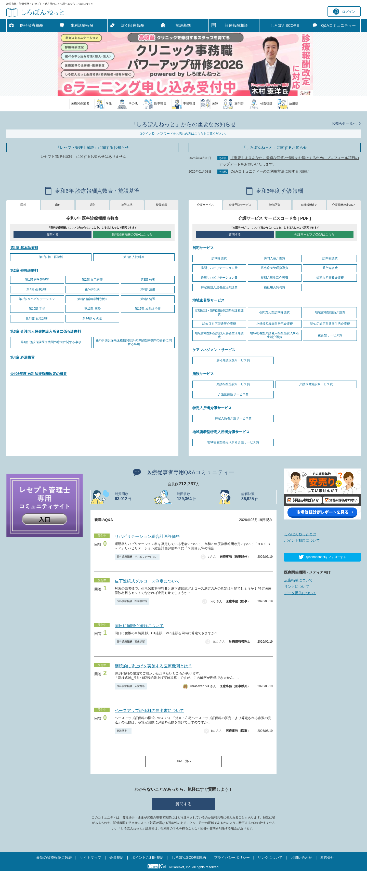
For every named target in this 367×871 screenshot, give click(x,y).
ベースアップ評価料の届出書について (149, 710)
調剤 (92, 204)
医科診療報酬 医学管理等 (132, 601)
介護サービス (205, 204)
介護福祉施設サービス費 (233, 384)
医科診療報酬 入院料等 (131, 686)
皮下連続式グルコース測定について (147, 581)
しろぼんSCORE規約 (189, 857)
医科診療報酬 (31, 25)
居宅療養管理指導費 (274, 268)
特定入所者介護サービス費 (233, 418)
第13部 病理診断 (37, 318)
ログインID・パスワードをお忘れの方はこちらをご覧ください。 (183, 133)
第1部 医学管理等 (37, 279)
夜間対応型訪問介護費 (274, 312)
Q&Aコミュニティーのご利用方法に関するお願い (269, 171)
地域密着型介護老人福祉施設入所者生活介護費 (274, 335)
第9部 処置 (147, 299)
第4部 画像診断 (37, 289)
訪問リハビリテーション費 (219, 268)
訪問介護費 (219, 258)
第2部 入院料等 (133, 257)
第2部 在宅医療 (92, 279)
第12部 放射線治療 (148, 308)
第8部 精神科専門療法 (92, 299)
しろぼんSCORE (284, 25)
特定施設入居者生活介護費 (219, 287)
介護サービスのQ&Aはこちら (314, 234)
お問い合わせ (301, 857)
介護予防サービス (240, 204)
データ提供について (300, 593)
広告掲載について (298, 580)
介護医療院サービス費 (233, 394)
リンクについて (296, 586)
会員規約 (116, 857)
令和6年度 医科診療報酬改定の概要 (38, 374)
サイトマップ (90, 857)
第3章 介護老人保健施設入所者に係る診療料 (45, 331)
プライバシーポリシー (232, 857)
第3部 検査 (147, 279)
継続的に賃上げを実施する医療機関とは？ (153, 666)
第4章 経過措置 (22, 357)
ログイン (344, 11)
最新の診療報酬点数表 (54, 857)
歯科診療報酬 (82, 25)
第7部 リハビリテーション (37, 299)
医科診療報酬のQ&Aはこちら (132, 234)
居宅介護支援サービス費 (233, 360)
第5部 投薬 (92, 289)
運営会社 (327, 857)
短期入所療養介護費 (330, 277)
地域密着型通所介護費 (330, 312)
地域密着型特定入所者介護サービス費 (233, 442)
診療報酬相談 (236, 25)
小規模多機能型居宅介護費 (274, 324)
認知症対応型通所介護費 (219, 324)
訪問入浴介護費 (274, 258)
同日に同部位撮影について (139, 625)
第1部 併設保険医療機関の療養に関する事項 (51, 342)
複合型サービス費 (330, 335)
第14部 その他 (92, 318)
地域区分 (274, 204)
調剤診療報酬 (132, 25)
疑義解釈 (161, 204)
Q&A (338, 25)
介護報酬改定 (309, 204)
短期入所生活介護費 (274, 277)
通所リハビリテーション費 (219, 277)
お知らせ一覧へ (344, 123)
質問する (52, 234)
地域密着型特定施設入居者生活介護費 (219, 335)
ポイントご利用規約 (148, 857)
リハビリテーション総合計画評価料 (147, 536)
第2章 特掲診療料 (24, 270)
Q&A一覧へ (183, 761)
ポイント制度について (302, 540)
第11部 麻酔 (92, 308)
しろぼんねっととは (300, 534)
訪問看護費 (330, 258)
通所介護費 (330, 268)
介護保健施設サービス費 (316, 384)
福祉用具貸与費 (274, 287)
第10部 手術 (37, 308)
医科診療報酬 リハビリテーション (137, 556)
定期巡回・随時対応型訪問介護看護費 (219, 312)
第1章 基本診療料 (24, 248)
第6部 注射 (147, 289)
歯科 (58, 204)
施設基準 (183, 25)
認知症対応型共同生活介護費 (330, 324)
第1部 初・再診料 (51, 257)
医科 (23, 204)
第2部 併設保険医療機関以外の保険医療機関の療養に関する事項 (134, 342)
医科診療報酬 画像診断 (131, 641)
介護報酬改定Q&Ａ (344, 204)
